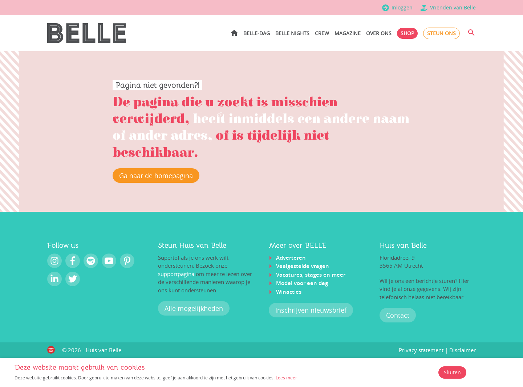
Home (234, 32)
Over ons (379, 33)
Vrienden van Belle (453, 7)
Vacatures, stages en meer (310, 275)
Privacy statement (421, 350)
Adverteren (291, 258)
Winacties (288, 292)
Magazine (348, 33)
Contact (397, 315)
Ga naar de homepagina (156, 176)
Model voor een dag (302, 283)
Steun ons (441, 33)
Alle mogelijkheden (194, 308)
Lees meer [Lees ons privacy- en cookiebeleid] (286, 377)
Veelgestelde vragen (302, 266)
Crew (322, 33)
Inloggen (402, 7)
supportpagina (176, 274)
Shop (407, 33)
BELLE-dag (256, 33)
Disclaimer (462, 350)
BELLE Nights (292, 33)
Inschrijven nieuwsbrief (310, 310)
